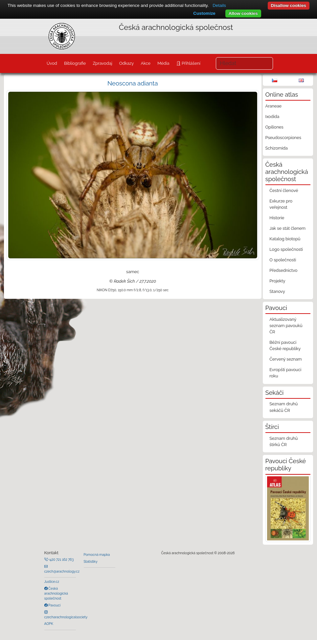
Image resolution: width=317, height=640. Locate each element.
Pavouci (54, 605)
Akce (145, 63)
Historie (276, 217)
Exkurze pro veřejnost (280, 204)
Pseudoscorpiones (283, 137)
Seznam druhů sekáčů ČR (283, 407)
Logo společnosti (286, 249)
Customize (204, 13)
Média (163, 63)
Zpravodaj (102, 63)
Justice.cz (51, 581)
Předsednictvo (283, 270)
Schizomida (276, 148)
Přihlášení (190, 63)
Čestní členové (283, 190)
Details (219, 5)
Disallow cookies (288, 5)
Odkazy (126, 63)
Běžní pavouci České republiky (285, 345)
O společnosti (282, 259)
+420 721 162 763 (61, 559)
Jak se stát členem (287, 228)
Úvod (52, 63)
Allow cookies (243, 13)
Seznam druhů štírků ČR (283, 441)
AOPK (48, 624)
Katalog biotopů (284, 238)
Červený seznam (285, 359)
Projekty (277, 280)
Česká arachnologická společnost (56, 593)
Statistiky (91, 561)
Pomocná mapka (97, 555)
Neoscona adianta (132, 83)
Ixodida (272, 116)
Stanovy (277, 291)
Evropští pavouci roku (285, 372)
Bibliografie (75, 63)
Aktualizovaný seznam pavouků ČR (285, 325)
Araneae (273, 106)
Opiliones (274, 127)
